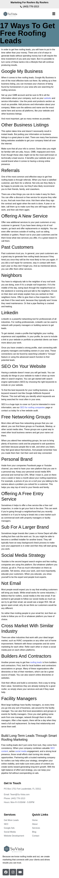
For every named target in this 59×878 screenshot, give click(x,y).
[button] (53, 14)
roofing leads (36, 662)
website (47, 98)
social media (21, 751)
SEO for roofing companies (32, 407)
